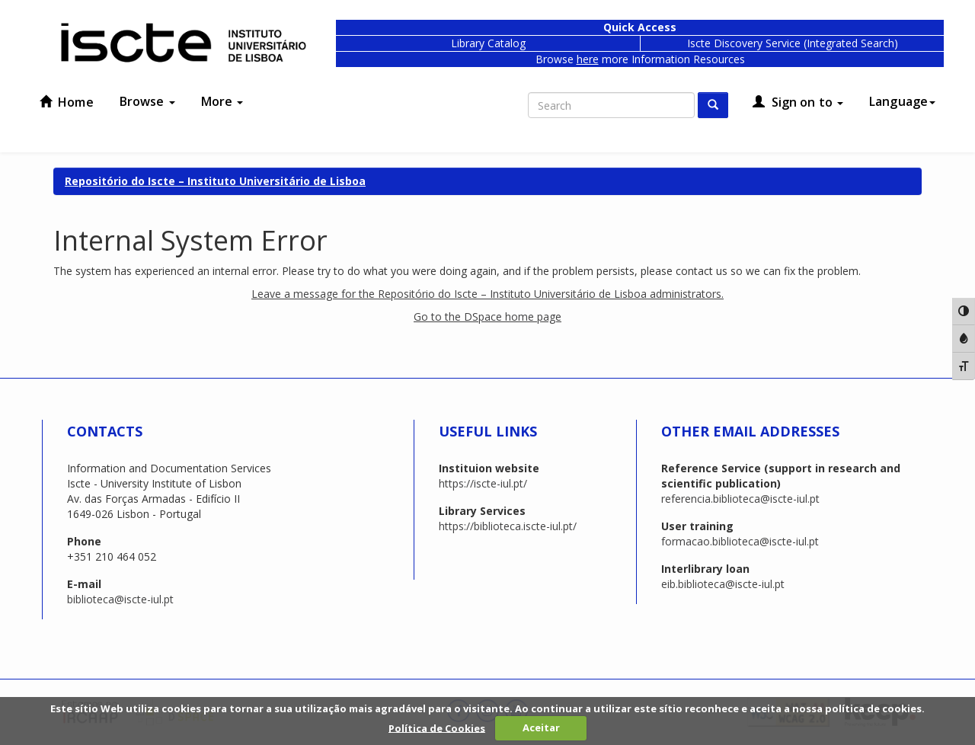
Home (67, 102)
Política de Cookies (436, 727)
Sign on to (798, 102)
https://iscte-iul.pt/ (483, 483)
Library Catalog (488, 43)
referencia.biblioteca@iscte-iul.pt (740, 498)
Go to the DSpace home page (487, 316)
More (222, 101)
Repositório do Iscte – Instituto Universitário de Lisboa (215, 181)
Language (902, 101)
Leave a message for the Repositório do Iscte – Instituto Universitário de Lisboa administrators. (487, 293)
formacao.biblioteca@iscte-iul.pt (740, 541)
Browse (147, 101)
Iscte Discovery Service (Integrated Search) (792, 43)
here (588, 59)
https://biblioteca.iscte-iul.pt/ (508, 526)
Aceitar (541, 727)
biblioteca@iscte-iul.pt (120, 599)
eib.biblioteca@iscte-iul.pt (723, 584)
